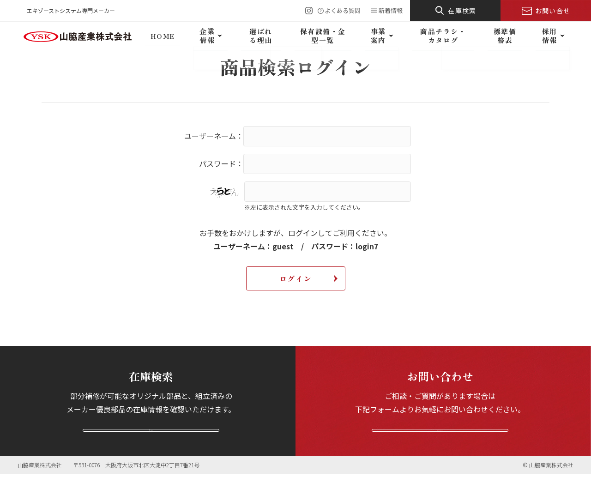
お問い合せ (553, 10)
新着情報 (391, 10)
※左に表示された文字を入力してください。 (304, 207)
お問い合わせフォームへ (440, 440)
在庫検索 (462, 10)
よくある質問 (343, 10)
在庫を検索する (151, 440)
